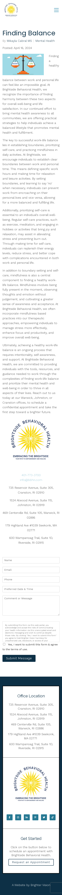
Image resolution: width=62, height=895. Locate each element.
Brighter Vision (40, 885)
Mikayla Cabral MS (19, 40)
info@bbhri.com (31, 480)
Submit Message (19, 658)
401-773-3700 (31, 475)
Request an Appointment (31, 862)
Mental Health (45, 40)
